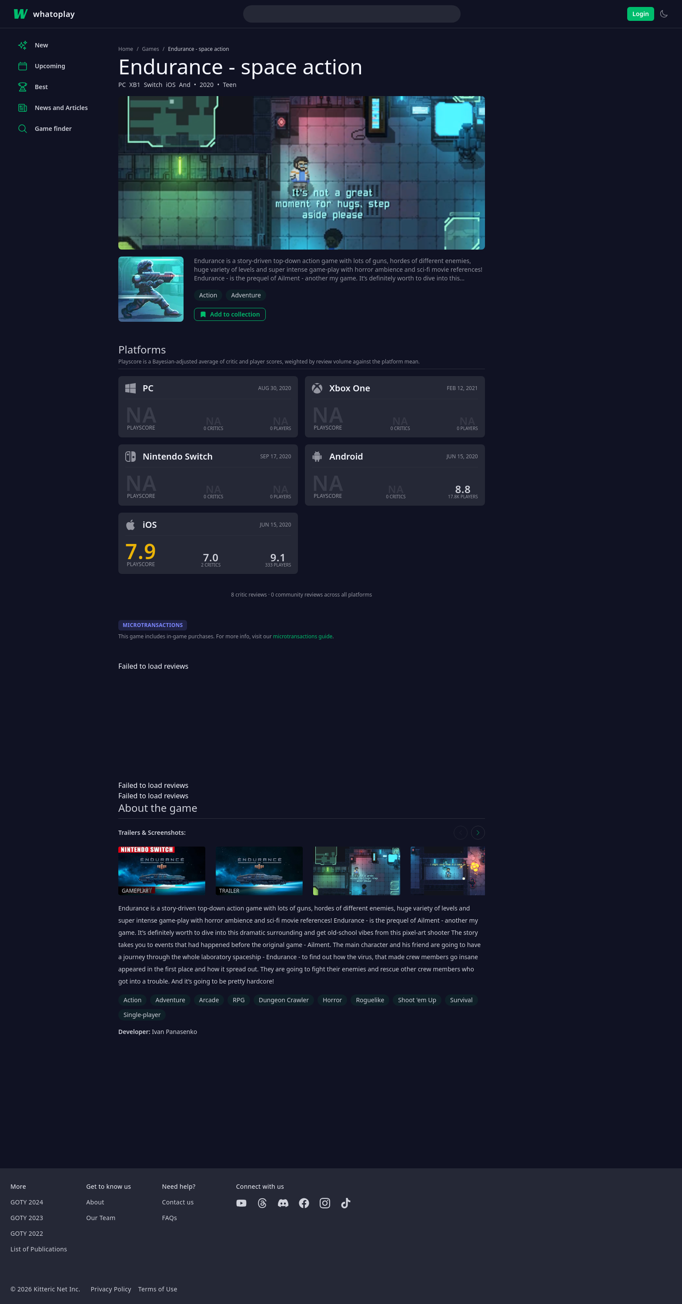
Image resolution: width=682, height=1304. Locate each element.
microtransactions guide (303, 636)
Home (125, 49)
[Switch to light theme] (663, 14)
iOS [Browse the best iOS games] (170, 84)
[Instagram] (325, 1203)
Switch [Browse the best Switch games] (153, 84)
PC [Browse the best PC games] (122, 84)
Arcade (209, 1000)
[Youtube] (241, 1203)
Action (208, 295)
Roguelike (370, 1000)
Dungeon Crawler (284, 1000)
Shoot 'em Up (417, 1000)
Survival (461, 1000)
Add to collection (230, 314)
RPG (238, 1000)
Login (640, 14)
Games (150, 49)
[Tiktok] (346, 1203)
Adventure (246, 295)
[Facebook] (304, 1203)
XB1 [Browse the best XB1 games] (134, 84)
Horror (332, 1000)
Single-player (142, 1015)
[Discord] (283, 1203)
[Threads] (262, 1203)
